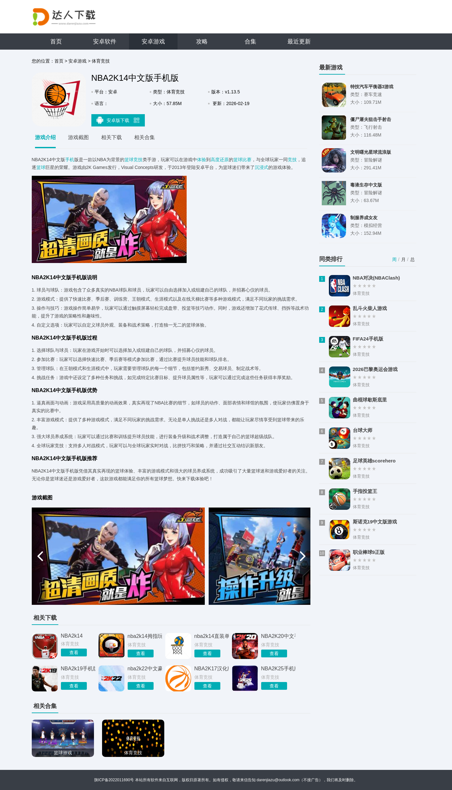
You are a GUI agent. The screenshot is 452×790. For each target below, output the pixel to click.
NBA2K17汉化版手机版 (211, 668)
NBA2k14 (72, 636)
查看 (73, 652)
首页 (56, 41)
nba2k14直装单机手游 (211, 636)
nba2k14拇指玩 (145, 636)
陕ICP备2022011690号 (114, 780)
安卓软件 (104, 41)
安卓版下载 (118, 120)
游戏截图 (78, 137)
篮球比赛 (242, 159)
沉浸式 (261, 167)
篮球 (40, 167)
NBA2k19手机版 (78, 668)
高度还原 (220, 159)
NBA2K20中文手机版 (278, 636)
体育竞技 (101, 61)
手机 (69, 159)
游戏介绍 (45, 137)
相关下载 (111, 137)
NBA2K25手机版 (278, 668)
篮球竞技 (133, 159)
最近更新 (299, 41)
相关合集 (144, 137)
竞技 (292, 159)
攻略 (202, 41)
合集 (250, 41)
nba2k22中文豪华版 (145, 668)
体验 (201, 159)
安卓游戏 (153, 41)
